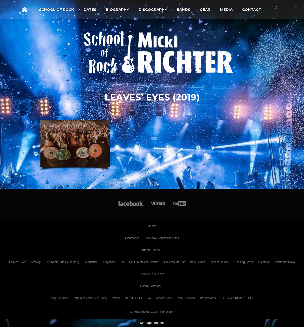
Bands (183, 9)
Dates (90, 9)
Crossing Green (243, 262)
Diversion (264, 262)
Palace (116, 298)
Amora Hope (164, 298)
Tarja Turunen (59, 298)
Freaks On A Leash (152, 274)
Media (226, 9)
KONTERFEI (133, 298)
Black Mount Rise (174, 262)
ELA (251, 298)
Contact (251, 9)
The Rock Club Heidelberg (62, 262)
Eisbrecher (132, 238)
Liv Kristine (91, 262)
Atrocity (36, 262)
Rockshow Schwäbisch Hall (161, 238)
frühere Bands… (152, 250)
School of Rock (56, 9)
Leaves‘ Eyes (17, 262)
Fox (149, 298)
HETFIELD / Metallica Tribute (139, 262)
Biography (117, 9)
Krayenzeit (109, 262)
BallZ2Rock (197, 262)
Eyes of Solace (219, 262)
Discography (153, 9)
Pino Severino (186, 298)
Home (24, 9)
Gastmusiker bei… (152, 286)
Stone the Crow (285, 262)
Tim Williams (208, 298)
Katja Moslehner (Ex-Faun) (90, 298)
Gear (205, 9)
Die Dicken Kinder (232, 298)
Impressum (167, 311)
